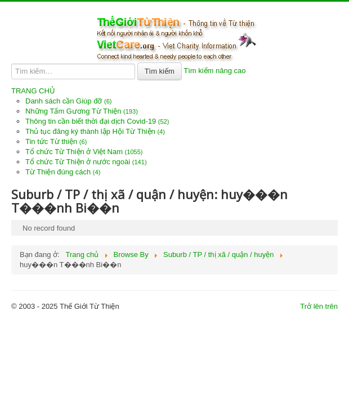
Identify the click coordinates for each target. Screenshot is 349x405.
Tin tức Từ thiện (56, 141)
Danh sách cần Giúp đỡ (68, 101)
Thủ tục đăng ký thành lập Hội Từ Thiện (95, 131)
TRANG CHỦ (33, 91)
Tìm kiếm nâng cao (214, 70)
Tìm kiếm (159, 71)
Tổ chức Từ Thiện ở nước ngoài (86, 162)
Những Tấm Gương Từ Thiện (81, 111)
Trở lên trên (319, 306)
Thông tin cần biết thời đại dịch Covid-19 (97, 121)
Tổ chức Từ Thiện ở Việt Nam (84, 151)
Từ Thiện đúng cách (62, 172)
